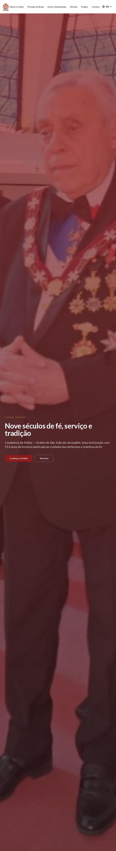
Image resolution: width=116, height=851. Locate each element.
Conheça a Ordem (19, 458)
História (73, 6)
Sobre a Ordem (17, 6)
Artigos (84, 6)
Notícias (44, 458)
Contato (96, 6)
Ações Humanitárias (56, 6)
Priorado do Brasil (35, 6)
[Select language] (107, 6)
